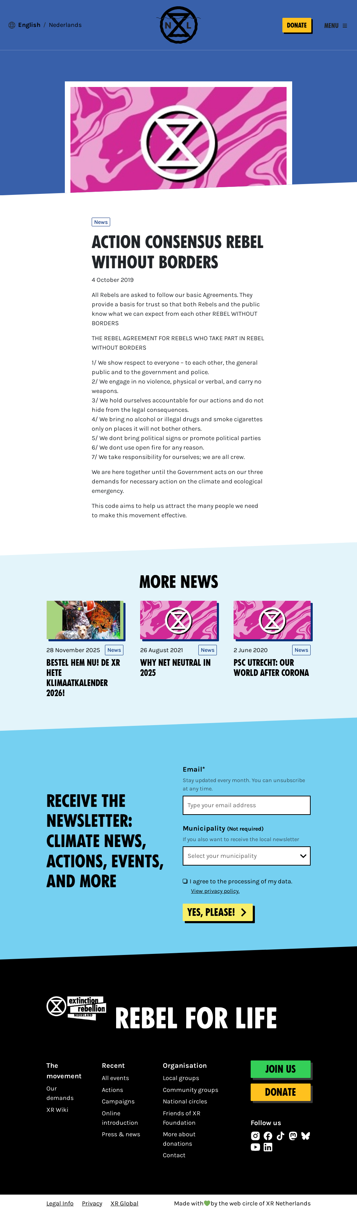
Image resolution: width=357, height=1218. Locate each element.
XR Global (124, 1209)
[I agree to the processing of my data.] (185, 887)
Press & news (121, 1140)
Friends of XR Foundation (181, 1123)
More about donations (179, 1144)
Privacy (92, 1209)
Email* (194, 775)
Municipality (223, 834)
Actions (112, 1095)
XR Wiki (57, 1115)
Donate (297, 28)
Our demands (60, 1099)
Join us (281, 1075)
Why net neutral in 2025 (175, 674)
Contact (174, 1161)
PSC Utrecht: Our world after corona (271, 674)
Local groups (181, 1084)
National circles (185, 1107)
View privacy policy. (215, 897)
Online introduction (120, 1123)
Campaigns (118, 1107)
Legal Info (60, 1209)
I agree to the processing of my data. (241, 887)
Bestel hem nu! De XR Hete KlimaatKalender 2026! (83, 684)
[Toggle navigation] (335, 28)
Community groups (190, 1095)
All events (115, 1084)
